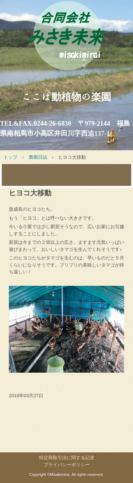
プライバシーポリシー (67, 464)
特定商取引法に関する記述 (66, 457)
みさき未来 (66, 42)
